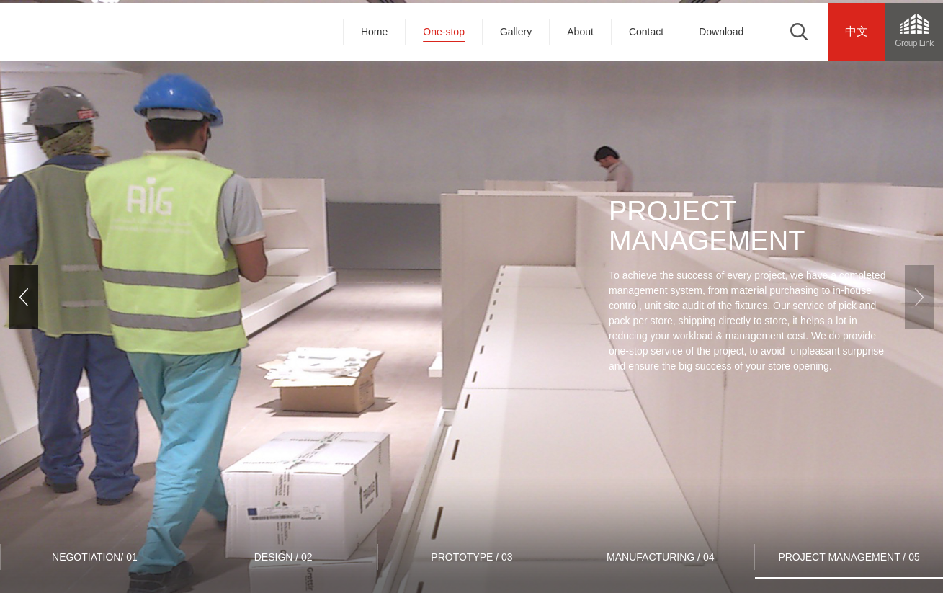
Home (374, 32)
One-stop (444, 32)
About (580, 32)
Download (721, 32)
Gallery (516, 32)
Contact (646, 32)
